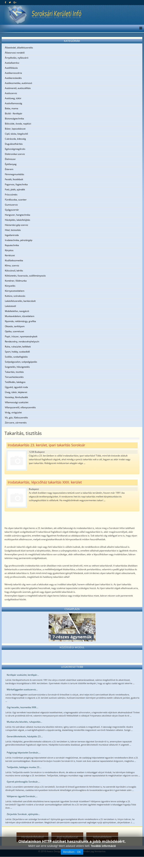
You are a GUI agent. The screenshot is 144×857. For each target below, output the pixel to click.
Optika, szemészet (14, 331)
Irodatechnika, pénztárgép (18, 240)
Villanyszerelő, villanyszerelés (20, 407)
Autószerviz (11, 93)
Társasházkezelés (14, 377)
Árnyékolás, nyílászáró (16, 57)
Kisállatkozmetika (14, 260)
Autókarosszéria (13, 73)
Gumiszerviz (11, 204)
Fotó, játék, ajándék (15, 189)
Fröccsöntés (11, 194)
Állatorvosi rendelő (15, 52)
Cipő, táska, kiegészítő (16, 133)
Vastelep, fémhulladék (16, 397)
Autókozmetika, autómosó (18, 83)
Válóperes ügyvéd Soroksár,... (22, 796)
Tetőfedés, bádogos (15, 382)
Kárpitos (9, 250)
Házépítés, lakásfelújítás (17, 219)
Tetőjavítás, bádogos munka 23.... (24, 767)
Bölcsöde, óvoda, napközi (18, 123)
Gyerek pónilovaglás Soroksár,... (23, 781)
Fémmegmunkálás (14, 174)
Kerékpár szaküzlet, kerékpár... (23, 674)
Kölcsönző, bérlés (14, 270)
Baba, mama (11, 108)
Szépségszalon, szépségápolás (21, 361)
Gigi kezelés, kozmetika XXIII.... (22, 707)
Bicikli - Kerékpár (13, 113)
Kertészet (10, 255)
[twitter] (10, 2)
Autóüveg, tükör (13, 98)
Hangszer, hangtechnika (17, 214)
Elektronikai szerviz (15, 154)
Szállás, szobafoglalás (16, 356)
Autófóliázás (11, 67)
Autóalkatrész (12, 62)
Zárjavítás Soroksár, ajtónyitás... (23, 814)
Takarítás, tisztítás (14, 372)
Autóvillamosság (13, 103)
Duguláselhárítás (14, 143)
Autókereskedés (13, 78)
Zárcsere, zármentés (16, 422)
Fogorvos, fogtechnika (16, 184)
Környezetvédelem (14, 290)
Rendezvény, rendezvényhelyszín (22, 341)
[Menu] (139, 28)
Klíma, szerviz (12, 265)
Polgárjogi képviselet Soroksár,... (23, 752)
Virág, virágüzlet (13, 412)
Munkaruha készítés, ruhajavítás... (24, 721)
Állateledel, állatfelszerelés (19, 47)
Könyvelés (10, 285)
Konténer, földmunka (16, 280)
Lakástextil (10, 306)
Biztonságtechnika (14, 118)
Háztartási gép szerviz (16, 225)
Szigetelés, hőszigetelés (17, 366)
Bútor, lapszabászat (15, 128)
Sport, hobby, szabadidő (17, 351)
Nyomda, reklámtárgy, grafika (20, 321)
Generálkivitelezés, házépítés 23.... (25, 736)
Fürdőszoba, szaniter (16, 199)
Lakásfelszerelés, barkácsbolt (20, 301)
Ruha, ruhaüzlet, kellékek (18, 346)
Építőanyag (10, 164)
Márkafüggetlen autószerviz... (22, 689)
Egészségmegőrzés (15, 149)
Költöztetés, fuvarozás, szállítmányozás (25, 275)
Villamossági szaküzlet (16, 402)
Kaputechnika (12, 245)
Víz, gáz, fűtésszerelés (16, 417)
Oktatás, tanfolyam (15, 326)
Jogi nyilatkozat (67, 837)
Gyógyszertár (12, 209)
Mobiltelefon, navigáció (17, 311)
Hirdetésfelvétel (32, 837)
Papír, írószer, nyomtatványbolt (21, 336)
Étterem (9, 169)
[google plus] (15, 2)
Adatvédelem (102, 837)
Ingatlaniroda (12, 235)
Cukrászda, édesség (15, 138)
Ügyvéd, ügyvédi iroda (16, 387)
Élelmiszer (10, 159)
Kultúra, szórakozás (15, 295)
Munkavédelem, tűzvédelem (19, 316)
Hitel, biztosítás (13, 230)
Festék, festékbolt (14, 179)
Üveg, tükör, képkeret (16, 392)
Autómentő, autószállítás (18, 88)
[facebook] (5, 2)
